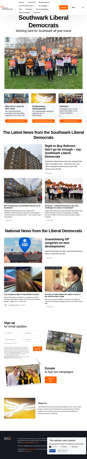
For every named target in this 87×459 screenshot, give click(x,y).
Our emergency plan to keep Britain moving (21, 294)
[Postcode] (33, 339)
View (16, 108)
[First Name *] (13, 333)
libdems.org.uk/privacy (16, 352)
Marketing (75, 446)
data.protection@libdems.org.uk (11, 356)
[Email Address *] (13, 339)
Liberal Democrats (31, 449)
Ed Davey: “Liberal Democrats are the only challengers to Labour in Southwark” (61, 207)
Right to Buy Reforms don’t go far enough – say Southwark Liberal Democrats (63, 151)
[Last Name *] (33, 333)
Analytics (64, 446)
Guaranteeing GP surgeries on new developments (57, 242)
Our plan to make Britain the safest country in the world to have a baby (63, 295)
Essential (54, 446)
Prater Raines (27, 451)
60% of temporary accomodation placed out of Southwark (22, 207)
